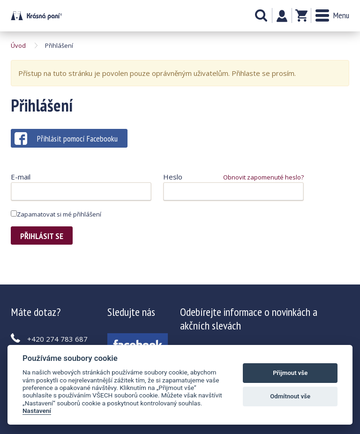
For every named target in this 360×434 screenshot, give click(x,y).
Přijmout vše (290, 372)
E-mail (20, 176)
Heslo (172, 176)
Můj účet (282, 16)
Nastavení (36, 410)
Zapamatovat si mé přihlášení (56, 214)
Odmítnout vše (290, 396)
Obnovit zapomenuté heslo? (263, 177)
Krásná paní (36, 15)
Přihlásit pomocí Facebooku (66, 138)
